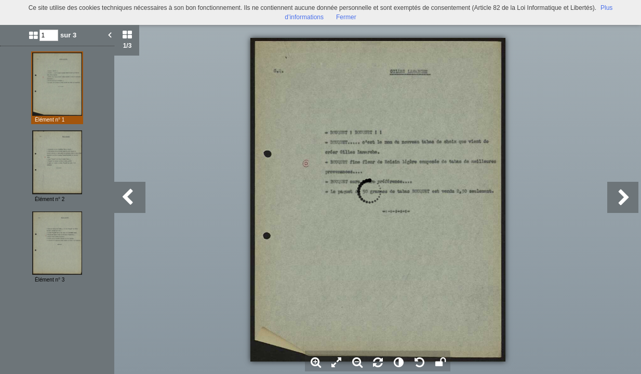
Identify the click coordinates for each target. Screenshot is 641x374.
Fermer (346, 17)
